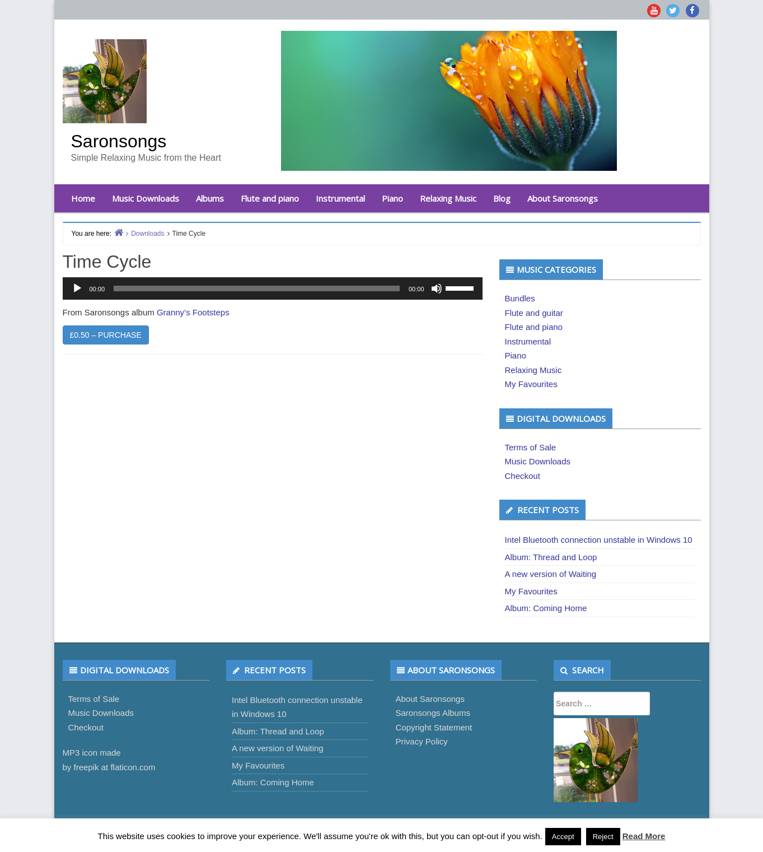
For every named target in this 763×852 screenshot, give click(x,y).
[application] (273, 288)
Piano (392, 198)
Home (83, 198)
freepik (86, 767)
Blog (502, 198)
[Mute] (436, 288)
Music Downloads (145, 198)
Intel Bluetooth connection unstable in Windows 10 (598, 539)
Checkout (522, 476)
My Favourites (531, 384)
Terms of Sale (530, 447)
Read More (644, 836)
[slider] (257, 288)
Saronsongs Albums (433, 713)
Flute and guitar (534, 313)
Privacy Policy (422, 741)
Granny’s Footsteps (193, 312)
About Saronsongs (562, 198)
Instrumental (340, 198)
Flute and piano (270, 198)
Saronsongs (119, 141)
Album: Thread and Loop (551, 557)
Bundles (520, 298)
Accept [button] (563, 836)
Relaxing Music (448, 198)
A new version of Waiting (551, 574)
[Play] (77, 288)
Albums (210, 198)
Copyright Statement (434, 727)
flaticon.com (132, 767)
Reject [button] (603, 836)
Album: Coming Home (546, 608)
